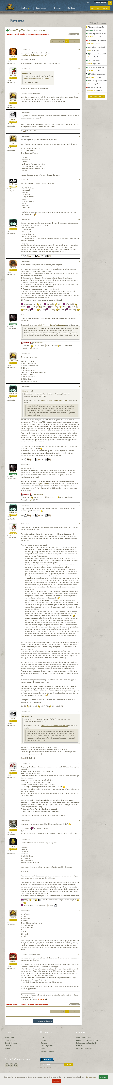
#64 (79, 112)
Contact (79, 1046)
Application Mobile (47, 1051)
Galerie (7, 1048)
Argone (13, 56)
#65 (79, 136)
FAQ (42, 1037)
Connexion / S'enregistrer (100, 8)
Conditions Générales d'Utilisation (88, 1040)
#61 (79, 49)
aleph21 (13, 918)
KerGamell (13, 184)
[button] (88, 3)
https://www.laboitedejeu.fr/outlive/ (33, 55)
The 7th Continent (20, 34)
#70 (79, 353)
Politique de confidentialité (86, 1043)
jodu (13, 531)
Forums (57, 8)
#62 (79, 68)
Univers (7, 1040)
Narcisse (13, 267)
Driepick (13, 770)
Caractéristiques (11, 1043)
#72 (79, 464)
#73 (79, 505)
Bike (13, 143)
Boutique (71, 8)
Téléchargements (46, 1046)
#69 (79, 314)
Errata (42, 1048)
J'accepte (103, 1077)
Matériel (8, 1046)
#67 (79, 219)
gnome (13, 119)
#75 (79, 711)
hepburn (13, 100)
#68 (79, 261)
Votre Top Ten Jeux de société (25, 30)
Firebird (13, 322)
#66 (79, 180)
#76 (79, 763)
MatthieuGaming (13, 360)
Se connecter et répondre (43, 1021)
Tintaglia (13, 961)
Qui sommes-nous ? (83, 1037)
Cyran (13, 846)
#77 (79, 820)
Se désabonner (45, 1067)
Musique (43, 1043)
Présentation (9, 1037)
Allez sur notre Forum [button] (96, 96)
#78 (79, 839)
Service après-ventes (84, 1048)
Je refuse (56, 1081)
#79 (79, 910)
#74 (79, 523)
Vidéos (43, 1040)
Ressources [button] (42, 8)
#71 (79, 386)
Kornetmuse (13, 828)
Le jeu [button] (25, 8)
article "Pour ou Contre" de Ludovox (51, 325)
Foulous (13, 75)
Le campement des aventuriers (39, 34)
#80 (79, 954)
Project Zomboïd (43, 484)
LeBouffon (13, 226)
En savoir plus (91, 1077)
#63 (79, 93)
